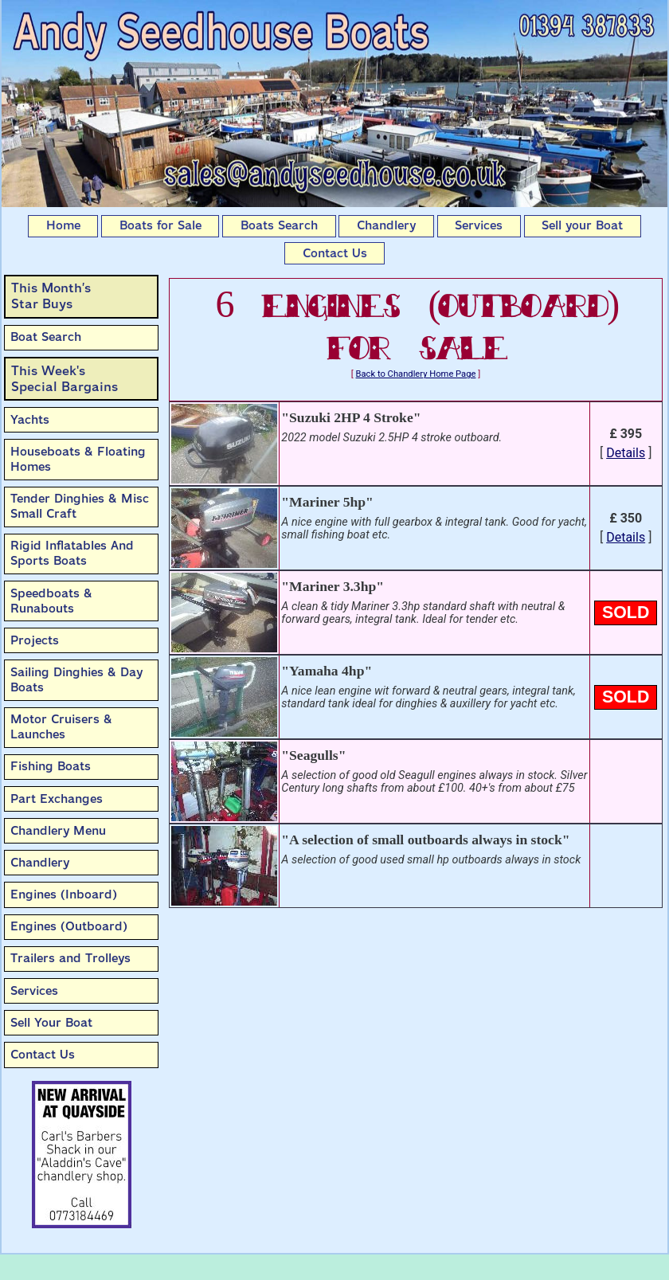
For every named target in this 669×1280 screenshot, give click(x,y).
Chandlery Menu (58, 831)
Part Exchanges (56, 799)
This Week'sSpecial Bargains (64, 378)
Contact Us (335, 253)
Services (479, 225)
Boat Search (45, 337)
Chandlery (386, 225)
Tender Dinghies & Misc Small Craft (79, 506)
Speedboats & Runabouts (51, 601)
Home (63, 225)
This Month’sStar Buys (51, 295)
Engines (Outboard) (68, 926)
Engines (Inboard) (63, 894)
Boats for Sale (160, 225)
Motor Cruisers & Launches (61, 727)
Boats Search (279, 225)
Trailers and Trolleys (70, 958)
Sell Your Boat (51, 1023)
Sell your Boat (582, 225)
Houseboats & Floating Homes (78, 459)
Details (625, 452)
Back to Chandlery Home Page (416, 374)
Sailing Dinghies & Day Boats (76, 680)
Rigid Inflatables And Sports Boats (72, 553)
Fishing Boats (50, 766)
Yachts (29, 420)
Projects (34, 640)
